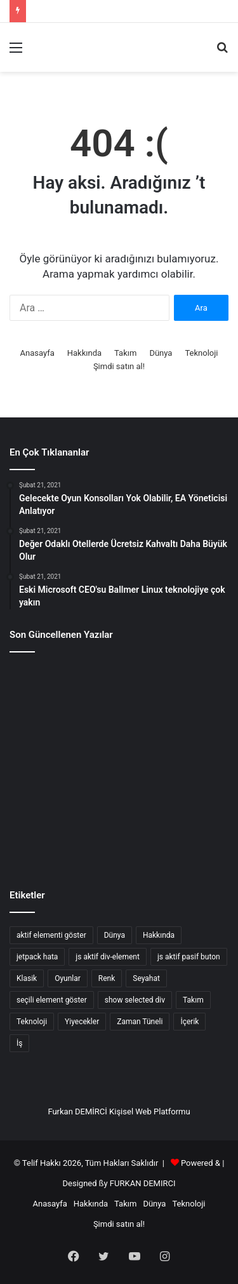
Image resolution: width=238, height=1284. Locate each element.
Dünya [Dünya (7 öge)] (114, 935)
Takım (125, 353)
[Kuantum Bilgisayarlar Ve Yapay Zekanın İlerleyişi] (44, 695)
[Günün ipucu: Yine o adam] (44, 764)
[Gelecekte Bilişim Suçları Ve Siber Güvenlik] (119, 695)
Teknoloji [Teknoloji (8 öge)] (32, 1021)
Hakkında (84, 353)
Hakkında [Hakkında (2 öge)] (159, 935)
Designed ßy (85, 1183)
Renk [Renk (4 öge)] (106, 978)
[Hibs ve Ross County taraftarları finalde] (193, 833)
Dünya (160, 353)
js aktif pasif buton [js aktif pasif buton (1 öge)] (188, 956)
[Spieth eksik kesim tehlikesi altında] (119, 764)
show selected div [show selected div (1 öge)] (135, 1000)
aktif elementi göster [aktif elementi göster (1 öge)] (51, 935)
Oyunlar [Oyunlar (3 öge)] (68, 978)
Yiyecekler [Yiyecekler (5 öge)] (82, 1021)
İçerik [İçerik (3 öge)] (189, 1021)
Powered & (200, 1163)
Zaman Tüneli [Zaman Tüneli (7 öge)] (139, 1021)
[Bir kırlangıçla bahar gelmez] (119, 833)
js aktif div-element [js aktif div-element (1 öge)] (108, 956)
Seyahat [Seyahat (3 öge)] (146, 978)
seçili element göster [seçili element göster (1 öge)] (52, 1000)
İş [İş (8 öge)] (19, 1043)
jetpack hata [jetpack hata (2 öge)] (37, 956)
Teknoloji (201, 353)
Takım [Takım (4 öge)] (193, 1000)
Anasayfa (37, 353)
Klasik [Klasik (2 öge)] (27, 978)
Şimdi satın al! (119, 366)
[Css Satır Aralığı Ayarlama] (193, 695)
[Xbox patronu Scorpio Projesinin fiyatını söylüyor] (193, 764)
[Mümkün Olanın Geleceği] (44, 833)
